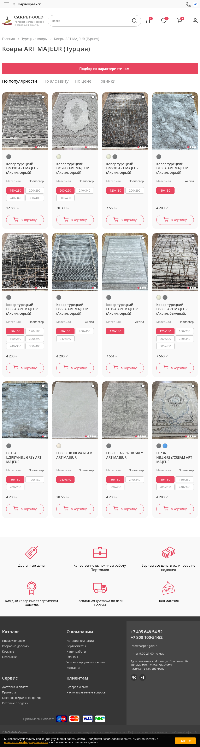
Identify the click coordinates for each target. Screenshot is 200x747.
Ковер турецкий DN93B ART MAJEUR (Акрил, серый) (122, 168)
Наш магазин (168, 592)
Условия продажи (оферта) (85, 662)
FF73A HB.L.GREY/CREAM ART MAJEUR (174, 457)
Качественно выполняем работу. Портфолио (100, 559)
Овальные (9, 657)
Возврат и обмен (78, 687)
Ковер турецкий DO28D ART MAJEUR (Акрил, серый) (72, 168)
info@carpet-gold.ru (145, 646)
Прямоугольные (13, 641)
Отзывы (72, 657)
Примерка (9, 692)
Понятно (185, 740)
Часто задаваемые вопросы (86, 692)
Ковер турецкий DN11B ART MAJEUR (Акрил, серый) (22, 168)
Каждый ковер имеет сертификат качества (31, 594)
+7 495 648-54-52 (147, 632)
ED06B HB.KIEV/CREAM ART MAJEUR (74, 455)
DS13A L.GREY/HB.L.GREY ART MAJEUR (23, 457)
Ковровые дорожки (15, 646)
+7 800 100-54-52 (147, 637)
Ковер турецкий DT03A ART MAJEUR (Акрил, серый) (172, 168)
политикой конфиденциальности (26, 742)
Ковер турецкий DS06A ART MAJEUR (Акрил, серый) (22, 309)
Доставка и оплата (15, 687)
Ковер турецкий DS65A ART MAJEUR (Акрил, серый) (72, 309)
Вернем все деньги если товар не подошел (168, 559)
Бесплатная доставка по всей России (99, 594)
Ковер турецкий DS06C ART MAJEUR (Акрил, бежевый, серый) (172, 309)
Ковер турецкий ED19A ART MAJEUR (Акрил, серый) (122, 309)
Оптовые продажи (15, 703)
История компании (80, 641)
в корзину (29, 220)
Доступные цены (31, 557)
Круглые (8, 651)
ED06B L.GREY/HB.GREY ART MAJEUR (124, 455)
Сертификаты (76, 646)
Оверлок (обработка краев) (21, 698)
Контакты (73, 668)
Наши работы (76, 651)
